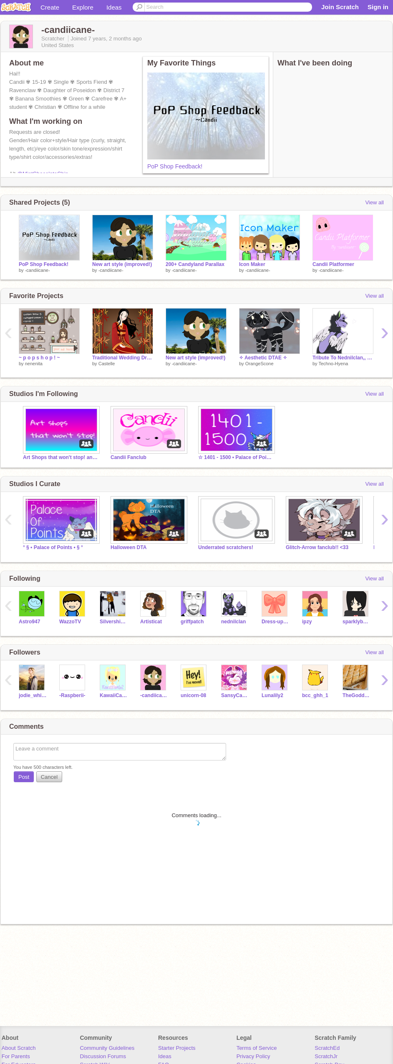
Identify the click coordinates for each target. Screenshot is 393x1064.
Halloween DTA (128, 547)
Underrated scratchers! (225, 547)
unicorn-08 (193, 695)
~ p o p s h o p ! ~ (39, 358)
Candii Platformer (333, 264)
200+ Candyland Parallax (195, 264)
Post (23, 777)
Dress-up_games (276, 622)
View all (374, 202)
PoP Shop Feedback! (174, 166)
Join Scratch (340, 6)
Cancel (49, 777)
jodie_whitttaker (33, 695)
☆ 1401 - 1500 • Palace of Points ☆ (235, 457)
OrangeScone (259, 363)
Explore (82, 7)
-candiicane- (37, 270)
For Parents (16, 1056)
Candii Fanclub (128, 457)
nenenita (34, 363)
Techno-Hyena (333, 363)
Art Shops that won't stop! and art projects (60, 457)
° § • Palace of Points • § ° (53, 547)
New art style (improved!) (122, 264)
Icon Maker (252, 264)
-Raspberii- (72, 695)
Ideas (114, 7)
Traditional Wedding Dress (122, 358)
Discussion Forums (103, 1056)
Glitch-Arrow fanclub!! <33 (317, 547)
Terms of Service (257, 1048)
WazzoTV (70, 622)
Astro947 (29, 622)
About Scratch (19, 1048)
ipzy (307, 622)
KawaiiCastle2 (114, 695)
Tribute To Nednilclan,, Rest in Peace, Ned (342, 358)
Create (49, 7)
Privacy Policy (253, 1056)
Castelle (106, 363)
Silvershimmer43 (114, 622)
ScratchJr (326, 1056)
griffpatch (192, 622)
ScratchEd (327, 1048)
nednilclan (233, 622)
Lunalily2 (272, 695)
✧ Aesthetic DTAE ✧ (263, 358)
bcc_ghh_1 (315, 695)
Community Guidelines (107, 1048)
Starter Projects (177, 1048)
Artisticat (151, 622)
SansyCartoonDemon (235, 695)
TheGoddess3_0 (356, 695)
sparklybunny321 (356, 622)
